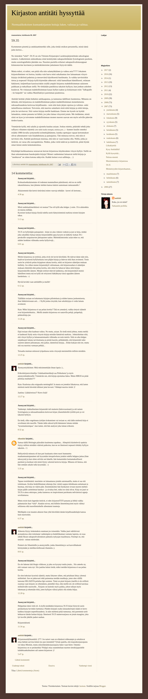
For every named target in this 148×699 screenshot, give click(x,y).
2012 (106, 86)
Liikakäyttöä (111, 145)
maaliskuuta (111, 174)
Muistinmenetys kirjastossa (117, 161)
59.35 (108, 165)
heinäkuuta (111, 130)
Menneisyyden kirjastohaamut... (119, 169)
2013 (106, 82)
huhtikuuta (110, 142)
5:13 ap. (21, 219)
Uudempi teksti (18, 666)
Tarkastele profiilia (119, 206)
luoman (82, 686)
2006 (106, 187)
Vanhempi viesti (85, 666)
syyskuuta (110, 122)
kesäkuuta (110, 134)
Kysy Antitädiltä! (113, 149)
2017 (106, 70)
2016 (106, 74)
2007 (106, 106)
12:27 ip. (21, 396)
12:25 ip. (21, 355)
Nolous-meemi (112, 157)
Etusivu (52, 666)
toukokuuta (111, 138)
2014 (106, 78)
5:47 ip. (21, 654)
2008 (106, 102)
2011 (106, 90)
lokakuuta (110, 118)
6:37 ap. (21, 518)
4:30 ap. (21, 194)
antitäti (21, 364)
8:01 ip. (21, 552)
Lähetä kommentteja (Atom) (28, 671)
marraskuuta (111, 114)
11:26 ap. (21, 319)
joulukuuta (110, 110)
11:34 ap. (21, 627)
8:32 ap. (21, 430)
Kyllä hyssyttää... (113, 153)
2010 (106, 94)
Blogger (102, 686)
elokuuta (110, 126)
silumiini (21, 439)
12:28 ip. (21, 593)
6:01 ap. (21, 244)
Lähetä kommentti (22, 660)
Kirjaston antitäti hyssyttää (48, 13)
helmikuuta (111, 178)
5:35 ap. (21, 469)
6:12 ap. (21, 286)
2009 (106, 98)
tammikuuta (111, 182)
